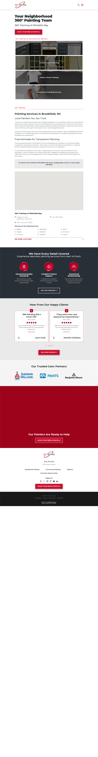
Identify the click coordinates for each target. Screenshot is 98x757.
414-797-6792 (57, 266)
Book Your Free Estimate (28, 32)
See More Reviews (49, 402)
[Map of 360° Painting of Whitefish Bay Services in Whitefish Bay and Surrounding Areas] (49, 240)
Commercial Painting (53, 519)
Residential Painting (32, 519)
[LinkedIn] (57, 531)
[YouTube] (54, 531)
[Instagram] (47, 531)
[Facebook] (41, 531)
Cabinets (70, 519)
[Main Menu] (82, 5)
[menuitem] (38, 547)
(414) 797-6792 (49, 511)
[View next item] (52, 395)
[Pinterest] (50, 531)
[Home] (20, 5)
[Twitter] (44, 531)
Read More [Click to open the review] (31, 381)
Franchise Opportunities (49, 522)
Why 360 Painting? (49, 340)
